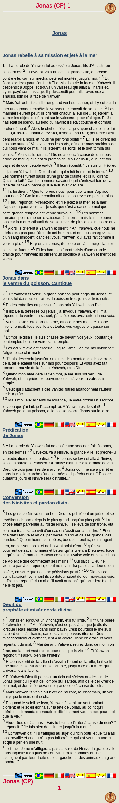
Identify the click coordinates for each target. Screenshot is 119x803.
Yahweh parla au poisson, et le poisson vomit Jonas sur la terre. (56, 411)
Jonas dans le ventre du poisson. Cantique (37, 280)
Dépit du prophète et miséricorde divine (37, 607)
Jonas (59, 33)
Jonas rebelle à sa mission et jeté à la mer (50, 55)
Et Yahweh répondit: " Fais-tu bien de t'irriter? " (56, 655)
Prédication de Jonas (16, 432)
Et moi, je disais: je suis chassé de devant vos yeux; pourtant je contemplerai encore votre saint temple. (58, 342)
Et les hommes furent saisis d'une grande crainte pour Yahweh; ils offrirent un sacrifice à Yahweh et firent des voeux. (59, 254)
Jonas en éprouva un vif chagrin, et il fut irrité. (46, 620)
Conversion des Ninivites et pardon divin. (36, 500)
